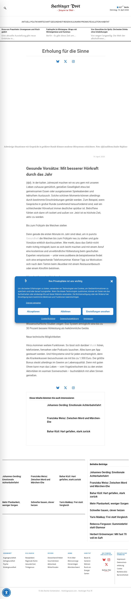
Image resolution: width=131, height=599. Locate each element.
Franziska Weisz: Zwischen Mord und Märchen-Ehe (40, 479)
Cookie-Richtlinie (48, 319)
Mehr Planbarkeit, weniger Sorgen (109, 503)
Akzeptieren (33, 311)
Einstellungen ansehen (98, 311)
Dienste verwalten (33, 303)
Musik (93, 345)
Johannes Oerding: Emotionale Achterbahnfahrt (74, 405)
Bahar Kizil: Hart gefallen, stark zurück (68, 431)
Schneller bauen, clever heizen (107, 510)
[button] (111, 281)
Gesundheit (32, 238)
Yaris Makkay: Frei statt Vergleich (109, 517)
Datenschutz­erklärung (69, 319)
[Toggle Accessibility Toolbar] (6, 592)
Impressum (88, 319)
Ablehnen (65, 311)
